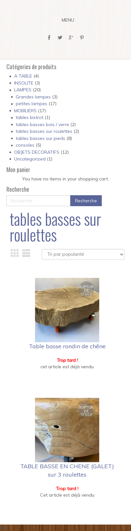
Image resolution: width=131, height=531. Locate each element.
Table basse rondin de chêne (67, 346)
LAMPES (22, 90)
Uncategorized (30, 159)
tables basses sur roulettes (44, 131)
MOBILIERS (25, 111)
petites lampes (31, 103)
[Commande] (83, 254)
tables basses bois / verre (42, 124)
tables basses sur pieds (40, 138)
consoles (25, 145)
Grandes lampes (33, 97)
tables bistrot (29, 117)
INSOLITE (23, 83)
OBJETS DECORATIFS (36, 152)
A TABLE (23, 76)
